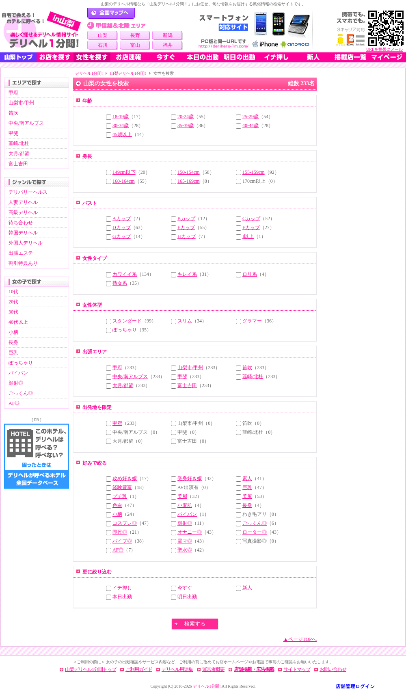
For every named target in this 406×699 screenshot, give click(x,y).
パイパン (18, 373)
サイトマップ (296, 669)
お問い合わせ (333, 669)
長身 (13, 342)
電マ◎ (184, 541)
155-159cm (253, 172)
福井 (168, 45)
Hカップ (186, 236)
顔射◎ (16, 383)
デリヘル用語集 (177, 669)
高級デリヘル (23, 212)
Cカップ (251, 218)
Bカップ (186, 218)
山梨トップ (18, 57)
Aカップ (121, 218)
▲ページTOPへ (300, 639)
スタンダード (127, 321)
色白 (117, 505)
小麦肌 (184, 505)
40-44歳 (250, 125)
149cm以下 (124, 172)
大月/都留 (19, 153)
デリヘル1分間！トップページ (111, 13)
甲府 (13, 92)
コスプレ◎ (124, 523)
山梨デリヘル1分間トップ (90, 669)
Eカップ (186, 227)
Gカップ (121, 236)
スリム (184, 321)
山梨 (103, 35)
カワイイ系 (124, 274)
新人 (247, 588)
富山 (135, 45)
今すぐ (184, 588)
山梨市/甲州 (21, 103)
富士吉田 (18, 164)
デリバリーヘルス (28, 192)
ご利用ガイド (138, 669)
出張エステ (21, 253)
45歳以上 (122, 134)
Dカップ (121, 227)
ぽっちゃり (21, 363)
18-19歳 (120, 116)
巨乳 (13, 352)
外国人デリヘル (26, 243)
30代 (13, 312)
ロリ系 (249, 274)
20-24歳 (185, 116)
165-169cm (188, 181)
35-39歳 (185, 125)
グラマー (252, 321)
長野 (135, 35)
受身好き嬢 (189, 478)
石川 (103, 45)
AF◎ (14, 403)
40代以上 (18, 322)
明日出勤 (187, 596)
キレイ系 (187, 274)
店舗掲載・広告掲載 (254, 669)
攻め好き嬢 (124, 478)
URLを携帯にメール (384, 49)
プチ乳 (119, 496)
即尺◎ (119, 532)
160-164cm (123, 181)
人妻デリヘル (23, 202)
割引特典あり (23, 263)
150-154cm (188, 172)
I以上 (248, 236)
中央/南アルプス (26, 123)
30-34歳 (120, 125)
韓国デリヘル (23, 233)
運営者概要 (213, 669)
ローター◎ (254, 532)
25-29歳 (250, 116)
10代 (13, 291)
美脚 (182, 496)
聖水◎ (184, 550)
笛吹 (13, 113)
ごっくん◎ (21, 393)
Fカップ (251, 227)
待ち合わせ (21, 222)
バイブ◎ (122, 541)
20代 (13, 302)
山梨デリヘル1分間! (128, 73)
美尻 (247, 496)
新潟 (168, 35)
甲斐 (13, 133)
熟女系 (119, 283)
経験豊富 (122, 487)
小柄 (13, 332)
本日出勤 (122, 596)
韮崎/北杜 (19, 143)
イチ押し (122, 588)
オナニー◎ (189, 532)
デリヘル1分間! (89, 73)
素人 (247, 478)
